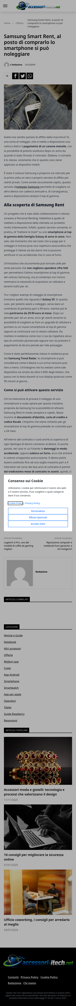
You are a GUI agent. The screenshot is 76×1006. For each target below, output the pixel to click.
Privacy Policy (32, 503)
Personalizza (38, 511)
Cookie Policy (15, 503)
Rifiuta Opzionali (38, 517)
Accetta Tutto (38, 523)
